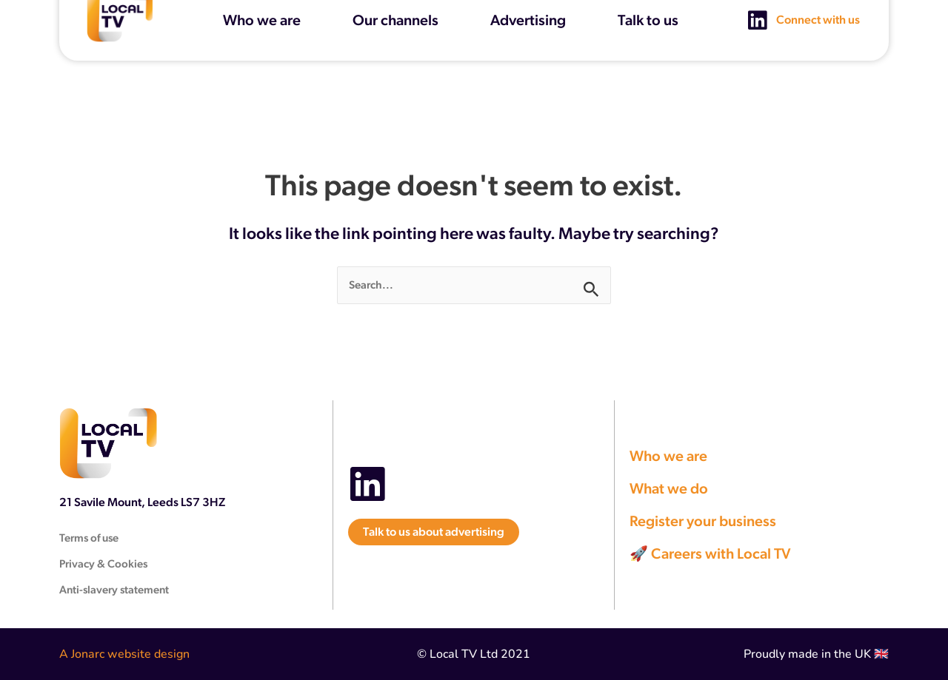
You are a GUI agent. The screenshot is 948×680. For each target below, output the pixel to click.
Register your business (703, 521)
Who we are (668, 456)
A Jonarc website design (124, 654)
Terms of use (88, 537)
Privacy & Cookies (103, 563)
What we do (669, 488)
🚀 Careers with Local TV (710, 553)
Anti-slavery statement (114, 589)
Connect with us (818, 9)
